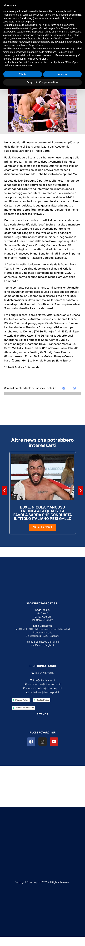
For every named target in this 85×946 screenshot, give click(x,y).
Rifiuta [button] (22, 74)
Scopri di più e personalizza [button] (42, 82)
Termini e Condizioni (24, 717)
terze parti (56, 24)
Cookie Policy (43, 709)
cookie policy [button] (27, 21)
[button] (64, 397)
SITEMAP (42, 723)
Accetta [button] (62, 74)
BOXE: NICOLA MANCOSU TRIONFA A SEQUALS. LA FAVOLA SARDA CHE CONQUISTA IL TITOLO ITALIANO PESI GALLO (42, 522)
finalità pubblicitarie (38, 38)
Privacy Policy (21, 709)
